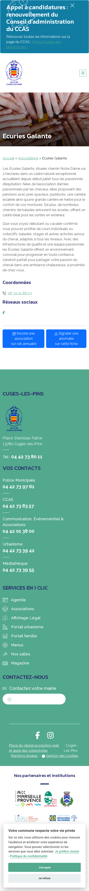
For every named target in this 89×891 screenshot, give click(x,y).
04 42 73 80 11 (26, 456)
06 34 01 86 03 (20, 293)
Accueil (8, 158)
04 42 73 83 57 (18, 506)
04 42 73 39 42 (19, 550)
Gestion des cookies (62, 756)
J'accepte (45, 867)
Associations (28, 158)
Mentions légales (24, 756)
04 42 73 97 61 (18, 486)
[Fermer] (72, 5)
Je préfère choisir (67, 851)
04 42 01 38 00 (18, 531)
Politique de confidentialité (28, 856)
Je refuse (44, 878)
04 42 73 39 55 (18, 570)
